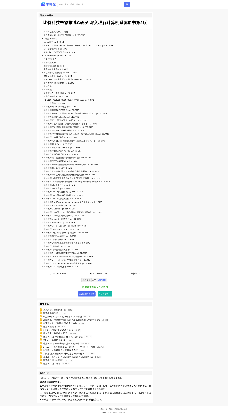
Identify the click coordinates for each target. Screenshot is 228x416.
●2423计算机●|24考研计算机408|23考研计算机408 (68, 357)
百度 (110, 412)
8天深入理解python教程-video (58, 330)
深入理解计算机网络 (53, 310)
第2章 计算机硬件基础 (54, 340)
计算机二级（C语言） (53, 360)
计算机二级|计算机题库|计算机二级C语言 (63, 337)
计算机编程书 (49, 326)
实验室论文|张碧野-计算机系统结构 (60, 323)
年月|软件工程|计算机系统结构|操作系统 (62, 316)
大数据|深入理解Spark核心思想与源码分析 (64, 353)
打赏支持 (107, 294)
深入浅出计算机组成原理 (55, 333)
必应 (115, 412)
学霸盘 (117, 409)
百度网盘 (122, 412)
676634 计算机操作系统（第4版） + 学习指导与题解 (69, 347)
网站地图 (124, 409)
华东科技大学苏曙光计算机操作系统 (60, 350)
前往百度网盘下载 (86, 294)
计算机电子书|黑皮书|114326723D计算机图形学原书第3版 (71, 320)
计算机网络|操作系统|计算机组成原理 (61, 343)
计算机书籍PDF (50, 313)
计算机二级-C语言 (52, 363)
